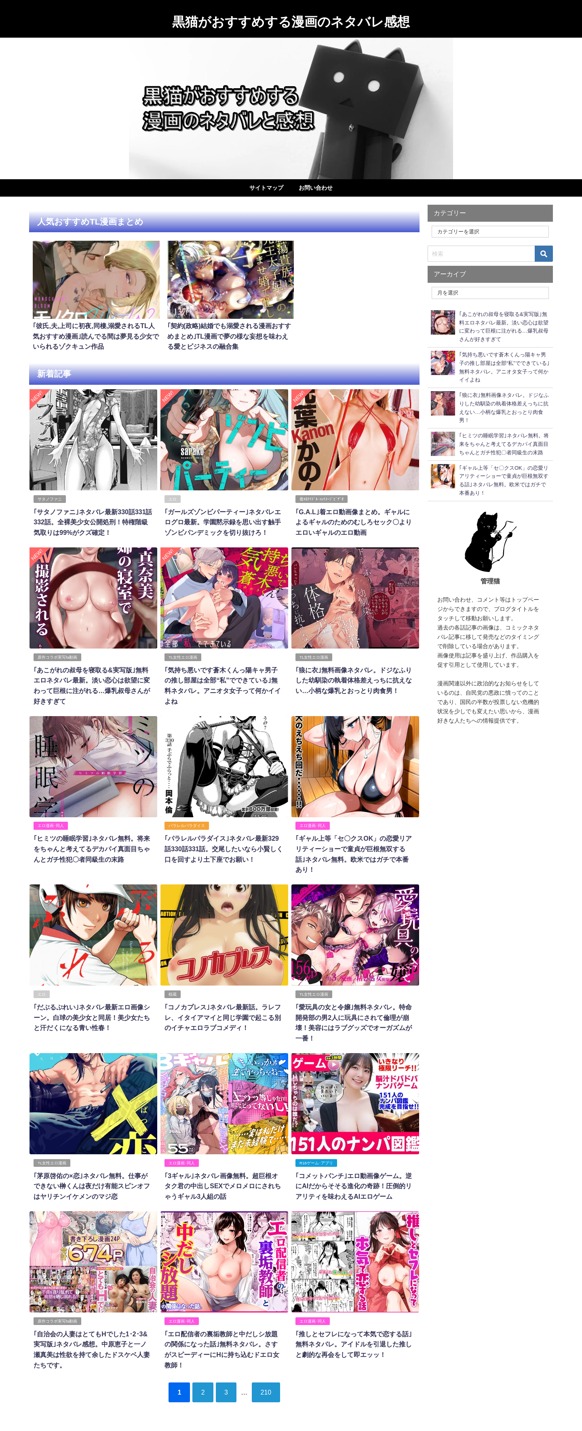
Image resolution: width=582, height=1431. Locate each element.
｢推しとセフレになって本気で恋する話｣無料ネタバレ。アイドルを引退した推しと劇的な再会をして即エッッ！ (353, 1340)
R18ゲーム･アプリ (316, 1159)
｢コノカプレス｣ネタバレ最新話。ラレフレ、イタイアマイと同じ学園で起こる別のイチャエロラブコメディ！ (222, 1013)
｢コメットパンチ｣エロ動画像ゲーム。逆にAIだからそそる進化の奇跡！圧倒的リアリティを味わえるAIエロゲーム (353, 1182)
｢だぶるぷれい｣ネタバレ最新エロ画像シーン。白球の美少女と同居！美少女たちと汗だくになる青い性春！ (92, 1013)
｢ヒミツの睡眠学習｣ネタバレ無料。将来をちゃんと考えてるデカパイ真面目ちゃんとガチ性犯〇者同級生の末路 (92, 845)
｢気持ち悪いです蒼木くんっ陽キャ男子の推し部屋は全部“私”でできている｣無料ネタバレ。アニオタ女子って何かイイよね (224, 677)
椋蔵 (173, 990)
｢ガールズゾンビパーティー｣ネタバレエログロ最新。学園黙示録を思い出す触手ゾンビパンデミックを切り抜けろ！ (222, 519)
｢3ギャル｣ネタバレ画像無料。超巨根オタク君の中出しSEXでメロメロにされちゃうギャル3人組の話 (222, 1182)
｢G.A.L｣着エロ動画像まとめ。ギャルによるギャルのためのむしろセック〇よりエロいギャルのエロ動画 (353, 519)
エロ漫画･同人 (51, 822)
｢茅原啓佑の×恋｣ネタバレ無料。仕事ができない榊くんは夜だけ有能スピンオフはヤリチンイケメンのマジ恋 (92, 1182)
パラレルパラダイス (187, 822)
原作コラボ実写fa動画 (57, 654)
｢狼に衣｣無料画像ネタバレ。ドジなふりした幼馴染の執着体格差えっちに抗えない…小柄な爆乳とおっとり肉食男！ (353, 677)
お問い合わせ (316, 188)
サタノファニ (50, 496)
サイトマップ (266, 188)
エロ (173, 496)
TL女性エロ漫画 (183, 654)
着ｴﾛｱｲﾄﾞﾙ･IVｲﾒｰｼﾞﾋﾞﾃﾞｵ (321, 496)
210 (266, 1387)
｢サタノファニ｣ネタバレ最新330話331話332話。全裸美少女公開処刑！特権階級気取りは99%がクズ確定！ (93, 519)
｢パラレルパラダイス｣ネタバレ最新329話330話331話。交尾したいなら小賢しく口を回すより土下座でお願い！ (223, 845)
